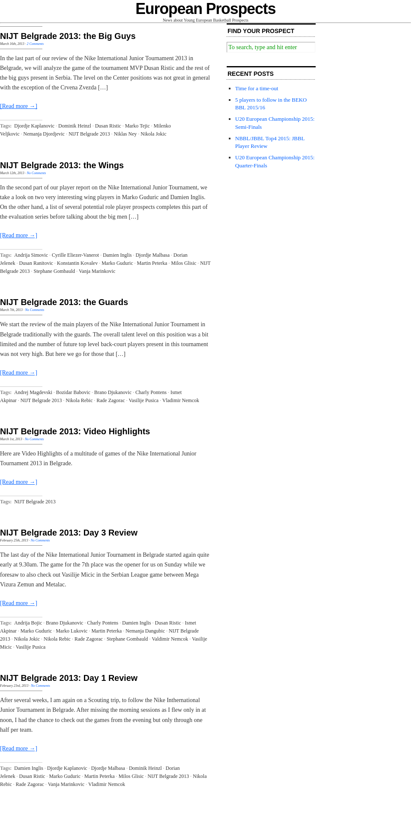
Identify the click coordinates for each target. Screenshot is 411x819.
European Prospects (206, 8)
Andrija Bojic (28, 623)
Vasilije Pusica (143, 400)
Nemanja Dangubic (145, 631)
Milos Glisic (184, 263)
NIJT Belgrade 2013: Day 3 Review (69, 532)
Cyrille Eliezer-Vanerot (75, 255)
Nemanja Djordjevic (44, 134)
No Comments (36, 173)
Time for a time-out (256, 88)
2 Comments (35, 44)
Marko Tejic (137, 126)
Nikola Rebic (79, 400)
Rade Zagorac (111, 400)
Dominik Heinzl (75, 126)
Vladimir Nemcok (180, 400)
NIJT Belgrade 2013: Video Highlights (75, 431)
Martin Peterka (152, 263)
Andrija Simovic (31, 255)
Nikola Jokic (154, 134)
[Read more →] (18, 106)
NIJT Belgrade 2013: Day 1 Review (69, 678)
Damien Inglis (117, 255)
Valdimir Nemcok (170, 639)
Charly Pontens (151, 392)
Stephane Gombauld (54, 271)
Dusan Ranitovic (36, 263)
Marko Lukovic (72, 631)
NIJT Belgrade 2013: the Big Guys (68, 36)
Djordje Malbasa (152, 255)
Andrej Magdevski (33, 392)
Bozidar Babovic (73, 392)
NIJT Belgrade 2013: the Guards (64, 302)
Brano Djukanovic (112, 392)
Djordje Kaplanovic (34, 126)
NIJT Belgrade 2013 (89, 134)
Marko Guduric (117, 263)
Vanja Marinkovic (97, 271)
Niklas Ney (125, 134)
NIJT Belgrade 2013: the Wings (62, 165)
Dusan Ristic (108, 126)
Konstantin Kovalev (77, 263)
